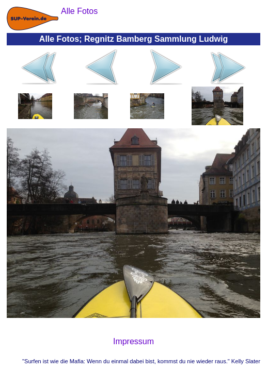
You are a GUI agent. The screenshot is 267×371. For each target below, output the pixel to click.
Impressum (133, 341)
